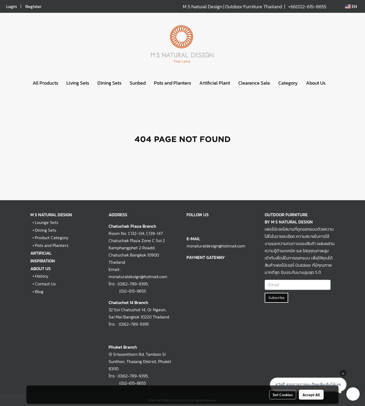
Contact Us (45, 284)
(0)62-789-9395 (133, 284)
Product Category (51, 237)
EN (351, 6)
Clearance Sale (254, 82)
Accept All (311, 394)
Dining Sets (109, 82)
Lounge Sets (46, 222)
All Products (45, 82)
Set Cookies (283, 394)
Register (33, 6)
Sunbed (138, 82)
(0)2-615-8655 (127, 291)
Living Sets (77, 82)
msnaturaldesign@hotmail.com (216, 246)
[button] (334, 83)
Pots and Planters (172, 82)
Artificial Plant (214, 82)
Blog (39, 291)
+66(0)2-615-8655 (307, 6)
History (41, 276)
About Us (316, 82)
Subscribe (276, 298)
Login (11, 6)
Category (288, 82)
